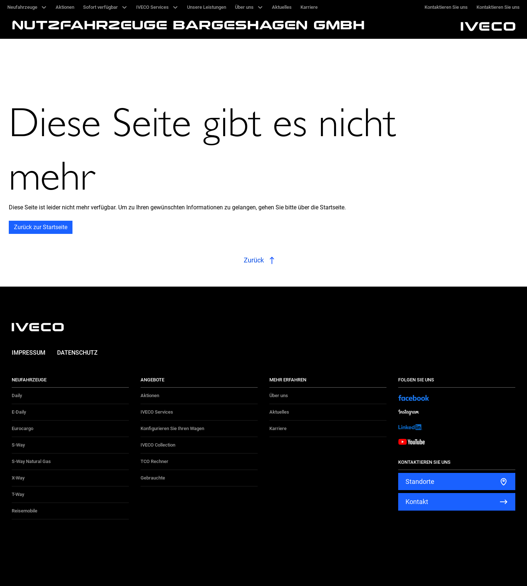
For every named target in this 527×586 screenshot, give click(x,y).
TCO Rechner (154, 461)
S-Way (18, 445)
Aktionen (150, 395)
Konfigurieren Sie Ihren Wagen (172, 428)
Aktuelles (279, 412)
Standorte (419, 481)
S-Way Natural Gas (31, 461)
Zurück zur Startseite (40, 227)
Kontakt (416, 501)
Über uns (278, 395)
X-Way (18, 478)
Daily (17, 395)
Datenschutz (77, 352)
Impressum (28, 352)
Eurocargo (22, 428)
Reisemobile (24, 511)
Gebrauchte (153, 478)
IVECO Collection (158, 445)
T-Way (18, 494)
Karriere (278, 428)
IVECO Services (157, 412)
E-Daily (19, 412)
